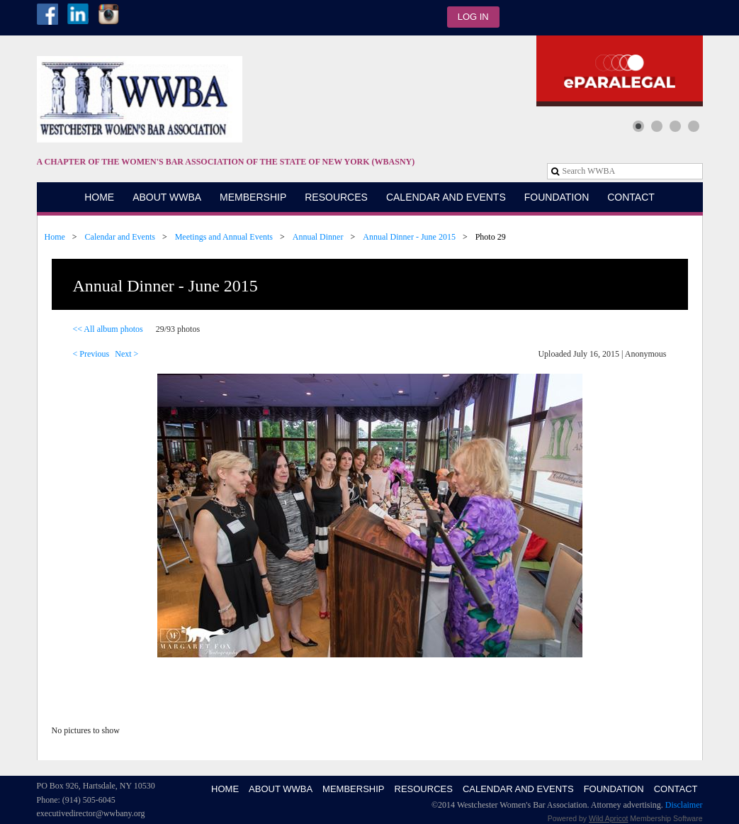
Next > (126, 354)
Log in (473, 16)
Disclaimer (684, 805)
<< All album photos (108, 329)
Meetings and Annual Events (224, 237)
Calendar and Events (120, 237)
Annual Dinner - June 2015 (409, 237)
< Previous (91, 354)
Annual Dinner (318, 237)
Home (55, 237)
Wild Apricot (608, 818)
